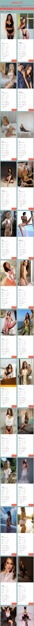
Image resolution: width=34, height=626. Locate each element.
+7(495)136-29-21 (22, 43)
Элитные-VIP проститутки (29, 5)
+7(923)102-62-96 (5, 339)
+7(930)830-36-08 (22, 438)
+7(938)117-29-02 (5, 241)
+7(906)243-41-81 (5, 43)
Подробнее (14, 60)
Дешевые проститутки (20, 5)
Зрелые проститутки (12, 5)
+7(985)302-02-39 (5, 389)
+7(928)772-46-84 (5, 537)
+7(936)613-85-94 (22, 241)
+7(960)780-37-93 (5, 438)
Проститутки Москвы (4, 5)
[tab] (2, 11)
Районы (11, 6)
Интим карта (19, 6)
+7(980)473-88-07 (22, 142)
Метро (15, 6)
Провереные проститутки (5, 6)
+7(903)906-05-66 (22, 389)
